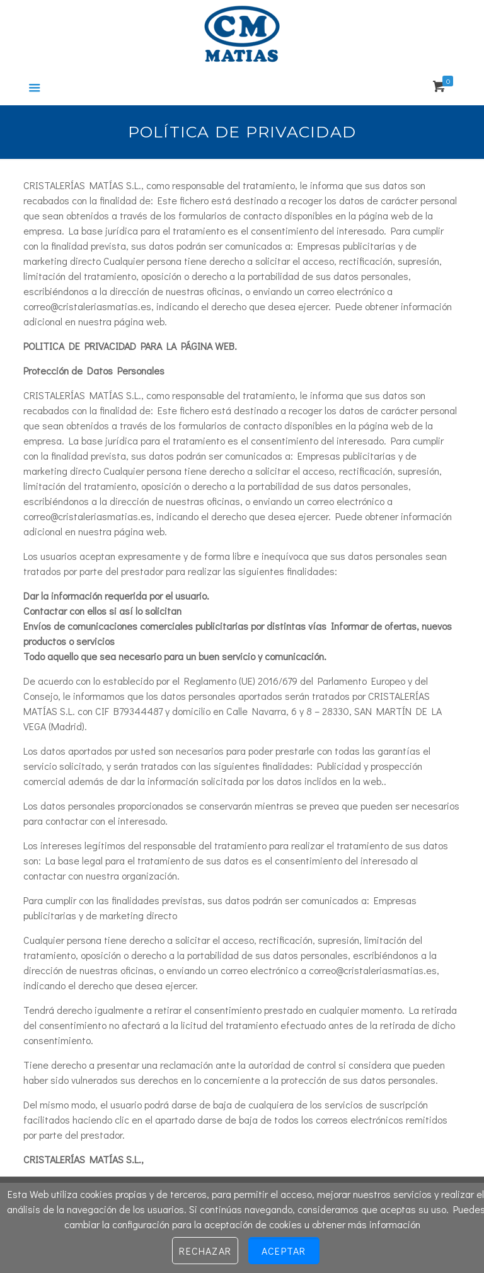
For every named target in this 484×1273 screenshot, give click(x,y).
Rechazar (205, 1250)
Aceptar (284, 1250)
